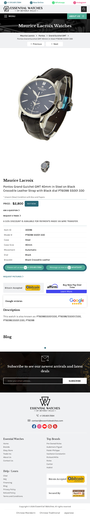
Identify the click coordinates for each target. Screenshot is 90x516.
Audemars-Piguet (54, 447)
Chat (5, 476)
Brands (6, 447)
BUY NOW (31, 203)
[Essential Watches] (22, 9)
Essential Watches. (45, 506)
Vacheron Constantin (56, 454)
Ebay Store (8, 450)
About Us (77, 16)
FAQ (5, 479)
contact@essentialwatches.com (45, 420)
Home (6, 443)
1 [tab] (45, 348)
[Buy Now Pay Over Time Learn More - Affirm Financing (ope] (66, 288)
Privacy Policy (9, 489)
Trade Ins (7, 454)
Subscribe (75, 381)
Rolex (49, 460)
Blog (5, 486)
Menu (12, 16)
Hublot (50, 467)
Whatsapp (58, 2)
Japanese (69, 512)
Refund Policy (9, 493)
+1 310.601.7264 (12, 2)
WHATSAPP (66, 267)
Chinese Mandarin (25, 512)
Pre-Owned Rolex (54, 443)
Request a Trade (12, 215)
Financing (7, 482)
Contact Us (8, 460)
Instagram (79, 2)
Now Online (36, 2)
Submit (84, 9)
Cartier (50, 464)
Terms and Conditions (13, 496)
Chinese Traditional (50, 512)
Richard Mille (52, 457)
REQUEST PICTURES (13, 276)
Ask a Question (11, 210)
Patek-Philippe (53, 450)
